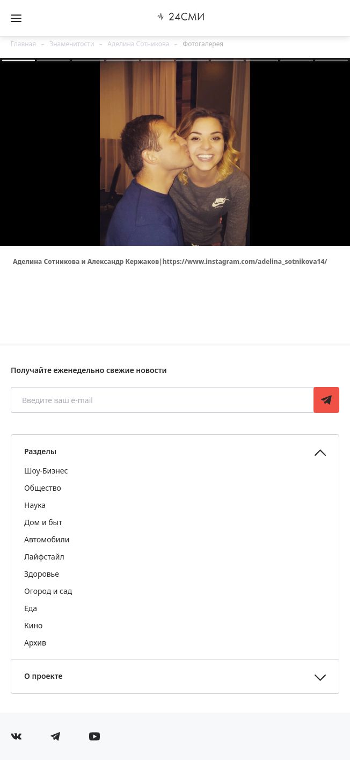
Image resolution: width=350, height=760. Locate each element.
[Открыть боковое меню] (16, 18)
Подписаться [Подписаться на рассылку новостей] (326, 400)
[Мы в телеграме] (55, 736)
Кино (33, 625)
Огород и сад (48, 591)
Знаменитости (71, 43)
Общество (42, 488)
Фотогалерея (203, 43)
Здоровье (41, 574)
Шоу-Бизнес (46, 470)
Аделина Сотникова (138, 43)
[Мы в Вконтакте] (16, 736)
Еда (30, 608)
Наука (35, 505)
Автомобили (46, 539)
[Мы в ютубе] (94, 736)
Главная (23, 43)
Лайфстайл (44, 556)
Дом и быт (43, 522)
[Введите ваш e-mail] (163, 400)
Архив (35, 642)
